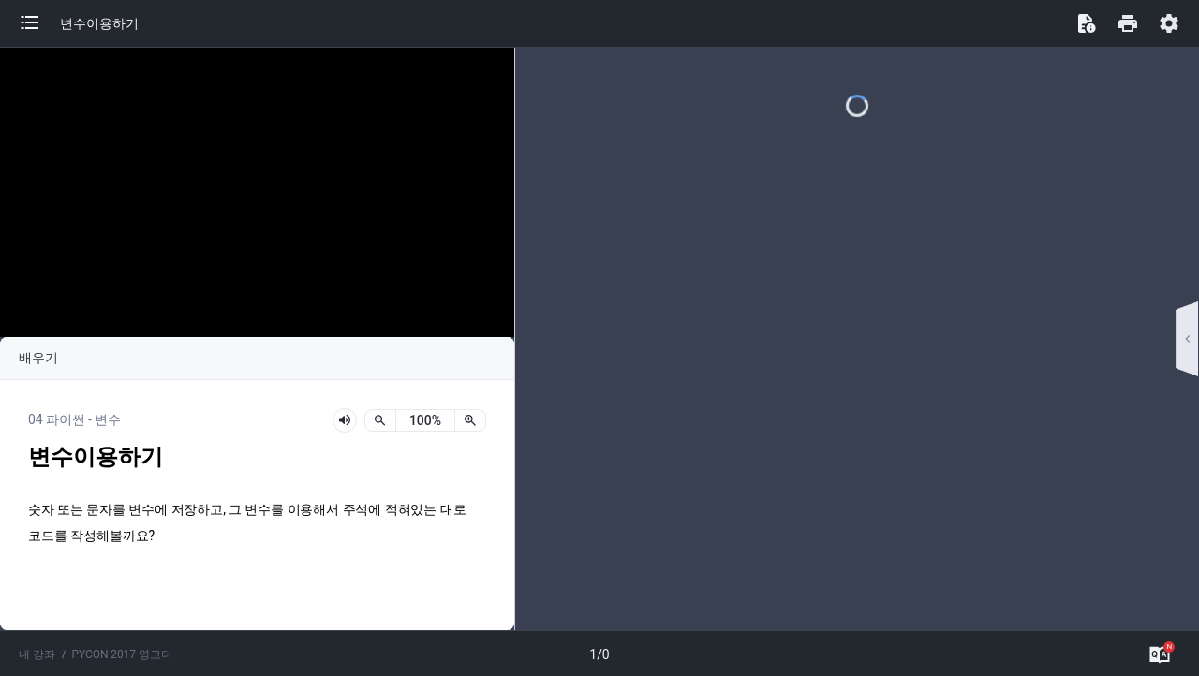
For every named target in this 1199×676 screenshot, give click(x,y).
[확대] (470, 420)
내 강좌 (37, 654)
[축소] (380, 420)
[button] (39, 23)
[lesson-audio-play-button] (345, 420)
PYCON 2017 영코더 (122, 654)
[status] (425, 420)
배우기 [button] (38, 357)
